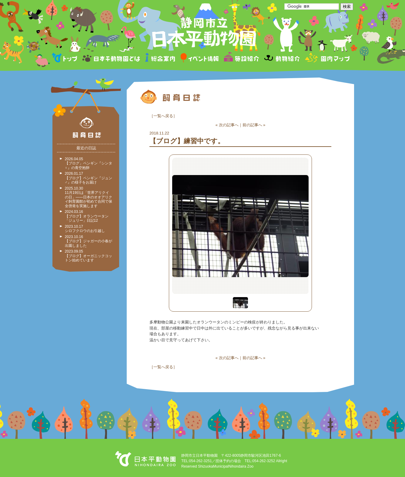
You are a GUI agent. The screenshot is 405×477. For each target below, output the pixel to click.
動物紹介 (281, 58)
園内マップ (326, 58)
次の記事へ (229, 125)
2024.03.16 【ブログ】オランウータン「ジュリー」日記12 (87, 216)
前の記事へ (252, 125)
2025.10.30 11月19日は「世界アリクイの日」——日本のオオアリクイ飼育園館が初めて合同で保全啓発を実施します (88, 197)
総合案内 (160, 58)
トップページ (65, 58)
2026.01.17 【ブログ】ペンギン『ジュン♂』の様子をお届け (88, 177)
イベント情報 (199, 58)
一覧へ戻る (163, 116)
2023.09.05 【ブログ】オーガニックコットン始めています (88, 255)
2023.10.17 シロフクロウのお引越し (85, 228)
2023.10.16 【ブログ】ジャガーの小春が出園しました (88, 241)
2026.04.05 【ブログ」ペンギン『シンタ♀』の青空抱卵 (88, 163)
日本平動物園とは (111, 58)
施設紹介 (241, 58)
